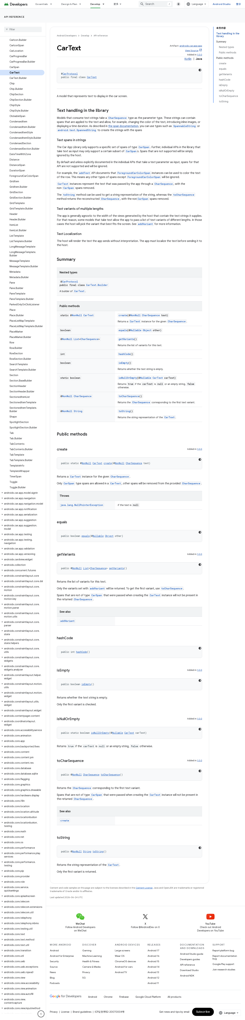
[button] (22, 493)
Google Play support (223, 964)
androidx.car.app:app (190, 45)
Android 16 (153, 955)
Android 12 (153, 977)
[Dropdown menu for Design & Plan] (81, 4)
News (53, 972)
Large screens (122, 950)
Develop (85, 35)
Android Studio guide (191, 953)
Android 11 (153, 983)
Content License (144, 887)
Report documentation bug (225, 957)
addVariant (145, 224)
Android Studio (222, 4)
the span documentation (123, 126)
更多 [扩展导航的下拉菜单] (116, 4)
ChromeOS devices (125, 961)
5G (84, 977)
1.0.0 (199, 54)
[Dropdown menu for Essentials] (52, 4)
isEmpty (123, 362)
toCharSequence (183, 194)
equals (123, 330)
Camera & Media (91, 966)
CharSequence (117, 118)
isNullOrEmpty (128, 377)
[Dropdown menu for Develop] (105, 4)
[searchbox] (23, 29)
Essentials (42, 4)
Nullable (135, 330)
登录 (238, 4)
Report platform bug (223, 950)
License (65, 1011)
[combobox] (156, 4)
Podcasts (55, 983)
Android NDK (187, 975)
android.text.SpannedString (77, 130)
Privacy (86, 972)
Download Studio (189, 970)
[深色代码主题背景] (200, 70)
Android (54, 950)
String (78, 411)
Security (54, 961)
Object (147, 330)
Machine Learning (92, 955)
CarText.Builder (97, 285)
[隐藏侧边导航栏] (41, 1013)
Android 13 (153, 972)
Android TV (121, 972)
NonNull (77, 315)
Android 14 (153, 966)
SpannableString (184, 126)
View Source (191, 50)
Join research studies (224, 969)
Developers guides (190, 959)
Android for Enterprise (62, 955)
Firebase (124, 996)
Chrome (108, 996)
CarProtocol (70, 73)
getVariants (126, 339)
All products (174, 996)
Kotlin (187, 59)
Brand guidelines (82, 1011)
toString (69, 194)
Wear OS (120, 955)
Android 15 (153, 961)
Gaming (86, 950)
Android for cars (124, 966)
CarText (92, 77)
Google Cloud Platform (148, 996)
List (76, 339)
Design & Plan (69, 4)
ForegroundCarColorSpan (134, 173)
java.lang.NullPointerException (81, 505)
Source (54, 966)
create (123, 315)
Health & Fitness (90, 961)
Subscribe (203, 1012)
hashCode (124, 354)
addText (84, 173)
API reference (14, 16)
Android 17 (153, 950)
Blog (52, 977)
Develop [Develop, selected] (95, 4)
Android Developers (67, 35)
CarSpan (144, 147)
